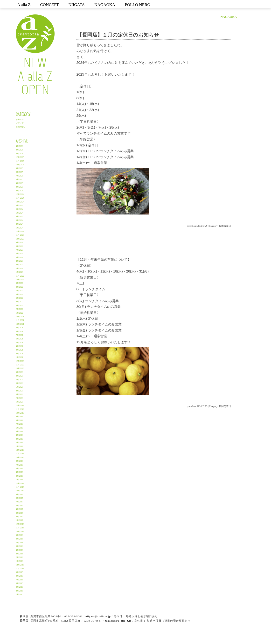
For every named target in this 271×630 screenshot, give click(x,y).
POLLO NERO (137, 4)
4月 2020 (19, 391)
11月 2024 (20, 198)
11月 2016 (20, 528)
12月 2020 (20, 361)
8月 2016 (19, 539)
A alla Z (24, 4)
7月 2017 (19, 502)
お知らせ (20, 119)
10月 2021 (20, 324)
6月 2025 (19, 179)
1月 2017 (19, 520)
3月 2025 (19, 187)
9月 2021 (19, 328)
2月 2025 (19, 191)
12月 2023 (20, 231)
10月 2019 (20, 413)
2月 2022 (19, 309)
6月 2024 (19, 209)
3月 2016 (19, 554)
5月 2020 (19, 387)
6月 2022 (19, 294)
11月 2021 (20, 320)
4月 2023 (19, 261)
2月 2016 (19, 557)
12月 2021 (20, 317)
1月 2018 (19, 480)
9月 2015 (19, 572)
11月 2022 (20, 276)
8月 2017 (19, 498)
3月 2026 (19, 150)
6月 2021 (19, 339)
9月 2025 (19, 168)
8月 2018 (19, 461)
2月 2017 (19, 517)
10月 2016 (20, 532)
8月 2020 (19, 376)
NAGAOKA (104, 4)
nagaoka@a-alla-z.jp (118, 620)
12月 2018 (20, 450)
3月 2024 (19, 220)
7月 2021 (19, 335)
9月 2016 (19, 535)
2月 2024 (19, 224)
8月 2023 (19, 246)
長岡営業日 (21, 127)
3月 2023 (19, 265)
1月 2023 (19, 272)
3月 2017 (19, 513)
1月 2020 (19, 402)
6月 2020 (19, 383)
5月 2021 (19, 343)
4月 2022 (19, 302)
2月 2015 (19, 591)
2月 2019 (19, 443)
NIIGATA (77, 4)
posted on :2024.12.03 (197, 406)
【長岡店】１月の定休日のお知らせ (118, 35)
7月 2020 (19, 380)
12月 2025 (20, 157)
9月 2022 (19, 283)
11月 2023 (20, 235)
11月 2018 (20, 454)
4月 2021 (19, 346)
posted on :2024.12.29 (197, 226)
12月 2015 (20, 565)
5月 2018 (19, 469)
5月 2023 (19, 257)
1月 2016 (19, 561)
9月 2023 (19, 242)
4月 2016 (19, 550)
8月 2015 (19, 576)
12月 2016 (20, 524)
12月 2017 (20, 483)
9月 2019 (19, 417)
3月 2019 (19, 439)
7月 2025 (19, 176)
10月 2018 (20, 457)
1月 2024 (19, 228)
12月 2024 (20, 194)
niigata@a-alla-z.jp (98, 616)
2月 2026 (19, 154)
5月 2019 (19, 431)
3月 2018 (19, 476)
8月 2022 (19, 287)
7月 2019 (19, 424)
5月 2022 (19, 298)
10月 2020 (20, 368)
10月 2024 (20, 202)
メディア (20, 123)
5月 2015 (19, 583)
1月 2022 (19, 313)
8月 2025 (19, 172)
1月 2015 (19, 594)
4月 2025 (19, 183)
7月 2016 (19, 543)
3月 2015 (19, 587)
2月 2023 (19, 268)
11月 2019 (20, 409)
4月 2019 (19, 435)
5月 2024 (19, 213)
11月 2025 (20, 161)
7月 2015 (19, 580)
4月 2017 (19, 509)
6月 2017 (19, 506)
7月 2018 (19, 465)
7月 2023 (19, 250)
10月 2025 (20, 165)
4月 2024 (19, 216)
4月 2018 (19, 472)
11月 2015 (20, 569)
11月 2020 (20, 365)
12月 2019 (20, 405)
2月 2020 (19, 398)
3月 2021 (19, 350)
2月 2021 (19, 354)
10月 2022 (20, 280)
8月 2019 (19, 420)
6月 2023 (19, 254)
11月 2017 (20, 487)
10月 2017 (20, 491)
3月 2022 (19, 306)
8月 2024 (19, 205)
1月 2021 (19, 357)
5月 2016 (19, 546)
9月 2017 (19, 495)
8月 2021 (19, 332)
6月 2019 (19, 428)
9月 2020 (19, 372)
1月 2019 (19, 446)
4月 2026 (19, 146)
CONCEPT (49, 4)
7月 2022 (19, 291)
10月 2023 (20, 239)
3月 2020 (19, 394)
